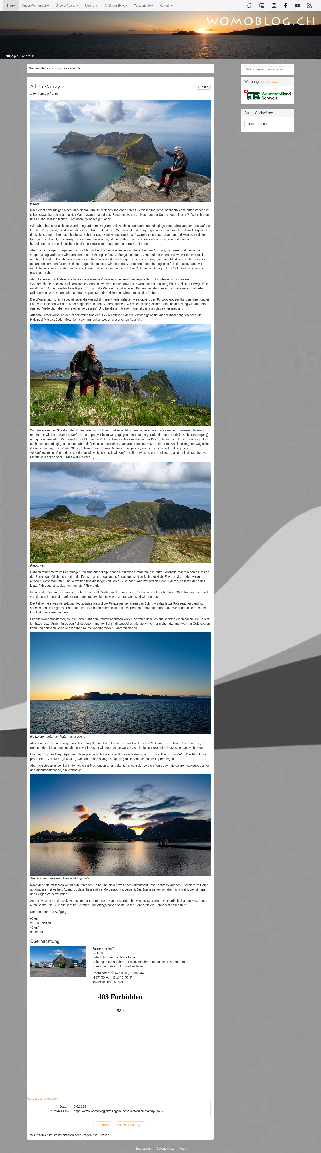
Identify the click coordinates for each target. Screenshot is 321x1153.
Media (183, 1148)
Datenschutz (165, 1148)
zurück (203, 87)
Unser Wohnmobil (35, 5)
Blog (11, 5)
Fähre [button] (250, 124)
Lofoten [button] (263, 124)
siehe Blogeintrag (269, 82)
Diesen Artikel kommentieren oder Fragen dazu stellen (69, 1135)
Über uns (91, 5)
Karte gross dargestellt (42, 1098)
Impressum (144, 1148)
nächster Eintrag (130, 1125)
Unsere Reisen (67, 5)
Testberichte (143, 5)
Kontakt (166, 5)
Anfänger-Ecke (115, 5)
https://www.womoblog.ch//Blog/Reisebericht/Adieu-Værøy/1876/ (118, 1111)
